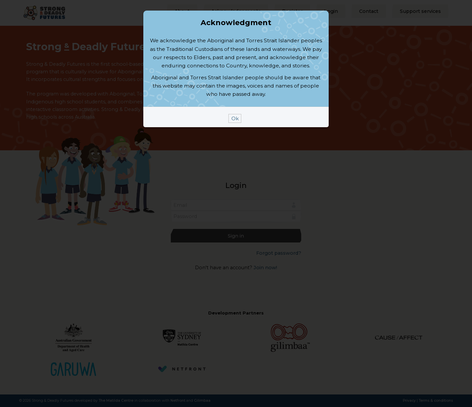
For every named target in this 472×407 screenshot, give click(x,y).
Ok (235, 188)
